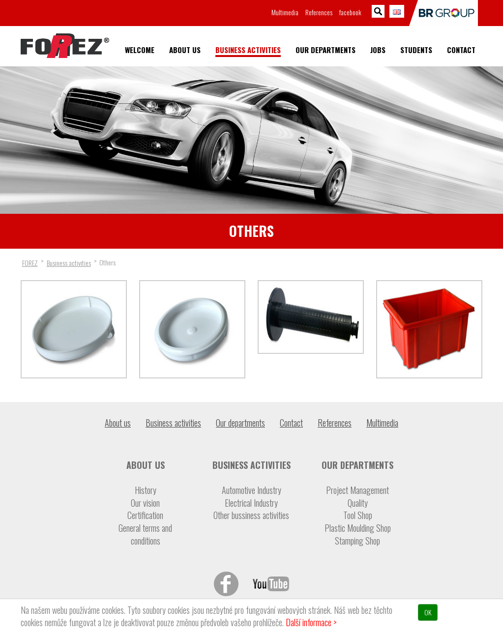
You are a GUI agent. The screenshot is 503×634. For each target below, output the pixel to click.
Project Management (357, 490)
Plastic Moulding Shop (358, 528)
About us (185, 50)
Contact (461, 50)
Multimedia (284, 12)
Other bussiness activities (251, 515)
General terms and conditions (145, 534)
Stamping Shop (357, 541)
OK (427, 612)
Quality (358, 503)
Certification (145, 515)
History (145, 490)
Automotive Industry (251, 490)
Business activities (248, 50)
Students (416, 50)
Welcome (139, 50)
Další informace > (311, 622)
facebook (350, 12)
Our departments (325, 50)
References (318, 12)
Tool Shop (357, 515)
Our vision (145, 503)
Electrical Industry (251, 503)
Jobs (377, 50)
